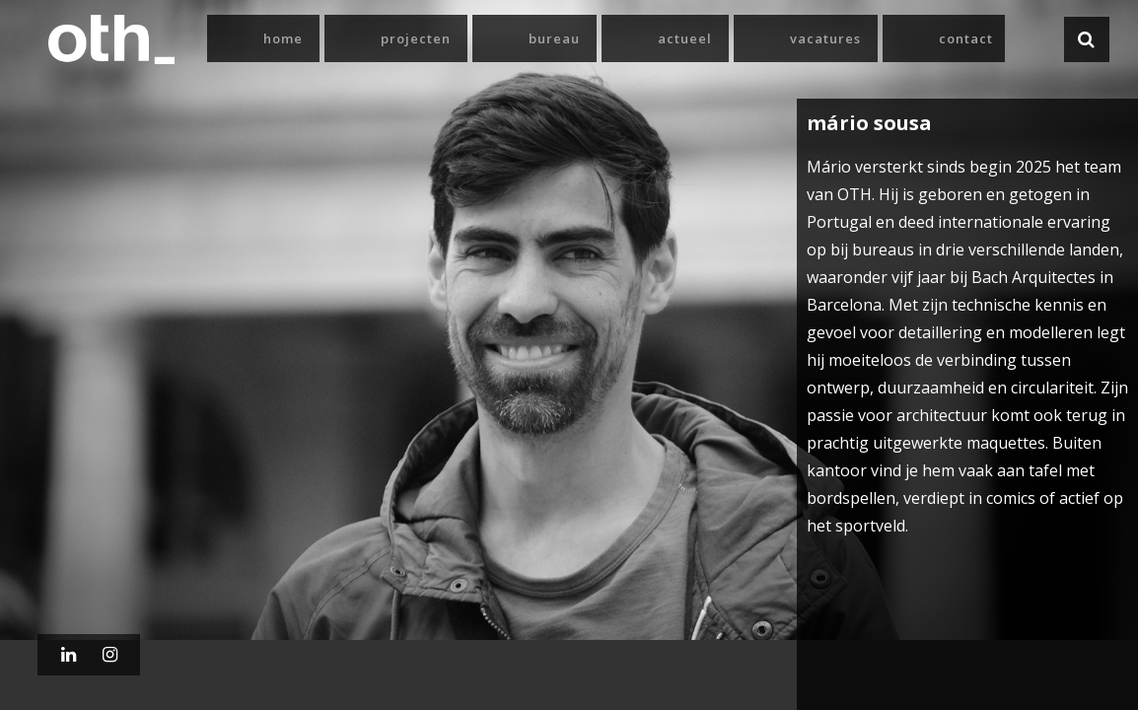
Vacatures (825, 38)
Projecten (416, 38)
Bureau (554, 38)
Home (283, 38)
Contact (966, 38)
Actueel (685, 38)
